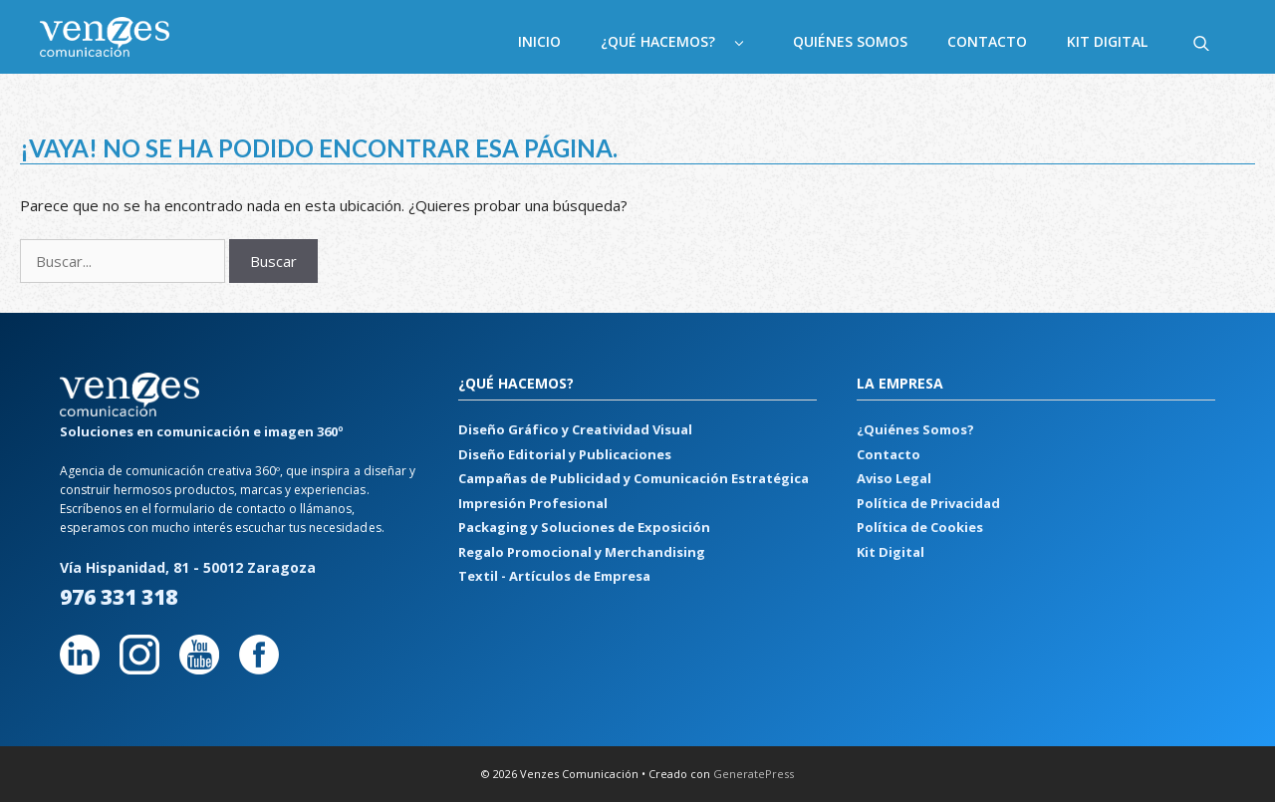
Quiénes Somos (850, 41)
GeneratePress (753, 773)
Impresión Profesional (533, 503)
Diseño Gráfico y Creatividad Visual (575, 429)
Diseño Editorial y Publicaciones (564, 454)
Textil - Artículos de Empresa (554, 576)
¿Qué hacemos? (687, 42)
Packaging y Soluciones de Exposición (584, 527)
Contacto (987, 41)
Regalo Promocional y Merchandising (581, 552)
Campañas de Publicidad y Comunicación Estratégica (634, 478)
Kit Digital (1107, 41)
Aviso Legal (894, 478)
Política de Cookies (920, 527)
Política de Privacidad (928, 503)
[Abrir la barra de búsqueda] (1201, 42)
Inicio (539, 41)
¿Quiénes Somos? (915, 429)
